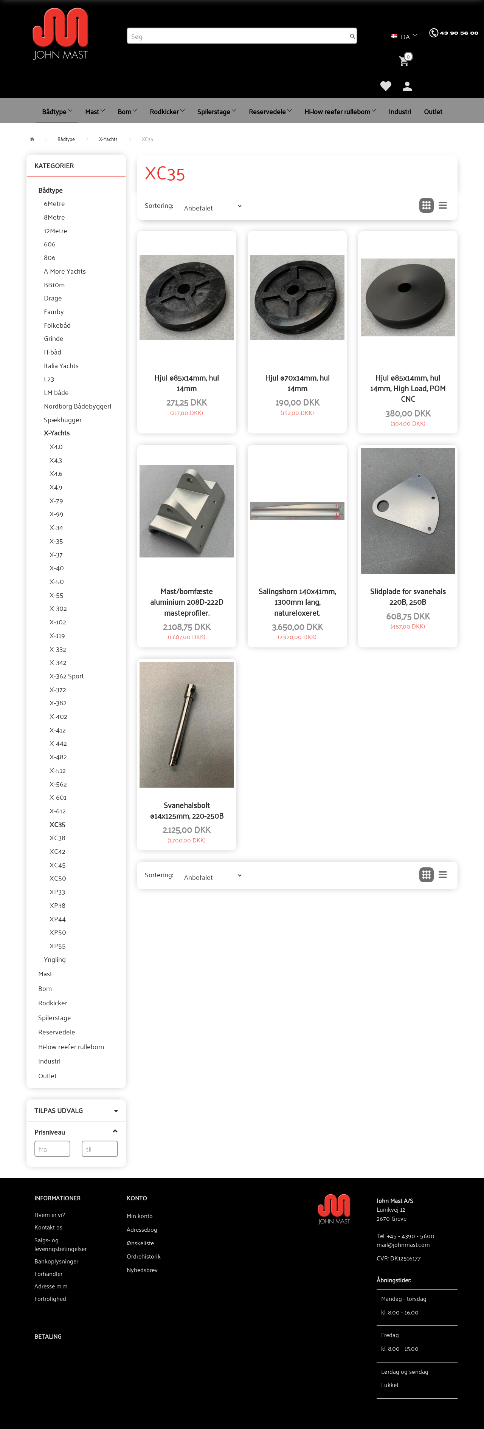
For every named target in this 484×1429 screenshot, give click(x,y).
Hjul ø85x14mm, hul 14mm (186, 382)
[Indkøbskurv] (405, 60)
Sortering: (159, 205)
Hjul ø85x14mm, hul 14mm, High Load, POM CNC (408, 388)
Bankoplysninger (56, 1261)
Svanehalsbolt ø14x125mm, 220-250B (186, 810)
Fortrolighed (50, 1298)
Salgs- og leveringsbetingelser (60, 1244)
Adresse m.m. (51, 1285)
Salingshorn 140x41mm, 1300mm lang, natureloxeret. (297, 601)
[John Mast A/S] (334, 1208)
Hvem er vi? (49, 1214)
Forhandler (48, 1273)
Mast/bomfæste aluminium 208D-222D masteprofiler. (186, 601)
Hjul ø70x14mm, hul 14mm (297, 382)
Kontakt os (48, 1227)
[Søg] (352, 36)
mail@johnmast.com (403, 1244)
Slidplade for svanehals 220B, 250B (408, 596)
